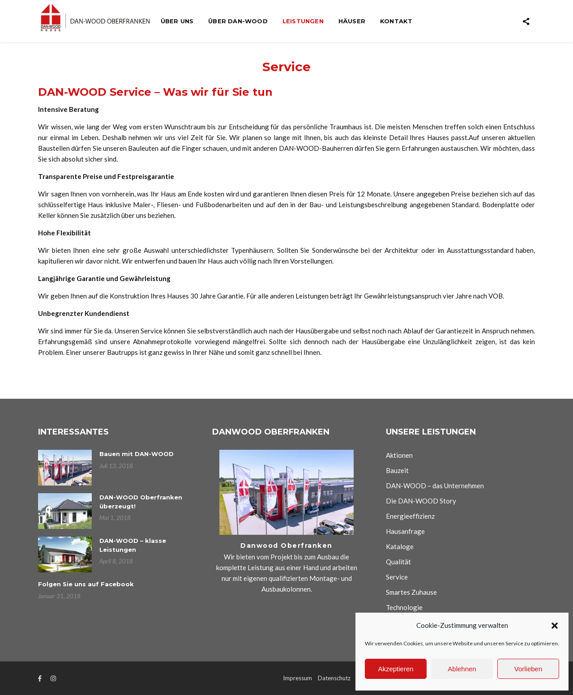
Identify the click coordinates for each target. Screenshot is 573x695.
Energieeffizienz (410, 516)
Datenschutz (334, 678)
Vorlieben (528, 669)
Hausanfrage (405, 531)
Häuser (351, 21)
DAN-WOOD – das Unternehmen (435, 486)
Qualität (398, 562)
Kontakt (396, 21)
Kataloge (400, 546)
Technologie (404, 607)
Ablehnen (462, 669)
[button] (554, 625)
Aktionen (399, 455)
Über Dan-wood (238, 21)
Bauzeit (397, 470)
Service (397, 577)
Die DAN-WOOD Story (421, 501)
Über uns (177, 21)
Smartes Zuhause (411, 592)
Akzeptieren (395, 669)
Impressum (297, 678)
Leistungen (303, 21)
